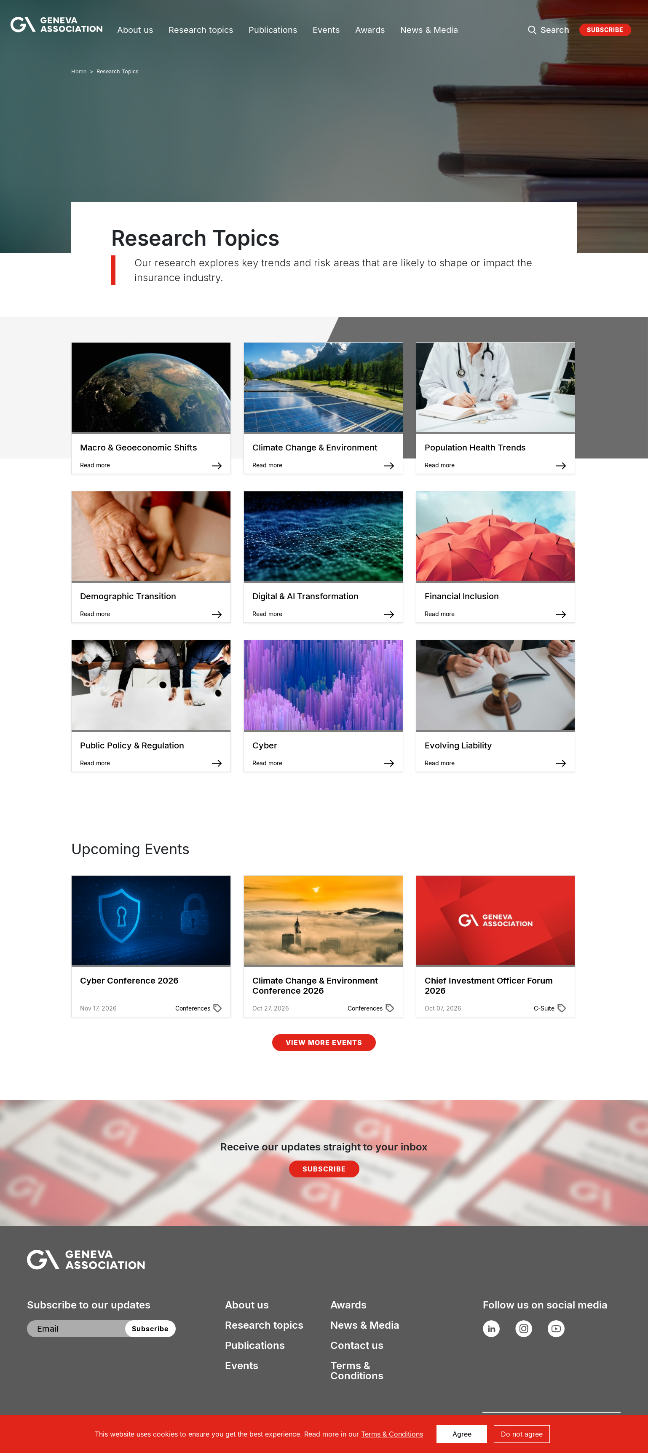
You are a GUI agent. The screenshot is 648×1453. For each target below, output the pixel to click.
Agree (462, 1434)
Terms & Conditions (356, 1371)
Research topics (201, 31)
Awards (370, 31)
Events (326, 31)
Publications (273, 31)
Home (78, 71)
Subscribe (605, 29)
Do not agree (522, 1434)
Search (555, 30)
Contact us (356, 1345)
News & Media (429, 31)
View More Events (324, 1042)
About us (135, 31)
